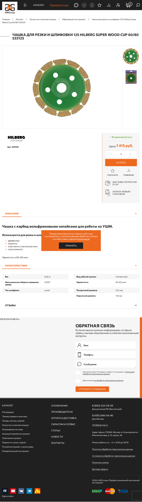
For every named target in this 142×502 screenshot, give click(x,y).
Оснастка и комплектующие (15, 425)
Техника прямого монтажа (14, 416)
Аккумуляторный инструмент (16, 433)
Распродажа (8, 412)
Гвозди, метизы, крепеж (13, 420)
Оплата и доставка (63, 418)
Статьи (55, 430)
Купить (121, 162)
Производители (62, 412)
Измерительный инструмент (15, 451)
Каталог (7, 405)
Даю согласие (103, 380)
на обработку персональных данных (108, 380)
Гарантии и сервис (63, 424)
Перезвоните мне (59, 5)
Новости (57, 437)
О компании (59, 405)
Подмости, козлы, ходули (14, 442)
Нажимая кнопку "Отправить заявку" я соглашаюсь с (108, 373)
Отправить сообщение (92, 389)
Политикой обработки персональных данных (108, 373)
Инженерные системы (12, 429)
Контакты (57, 443)
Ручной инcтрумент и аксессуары (17, 446)
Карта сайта (7, 496)
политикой (83, 239)
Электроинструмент (11, 438)
